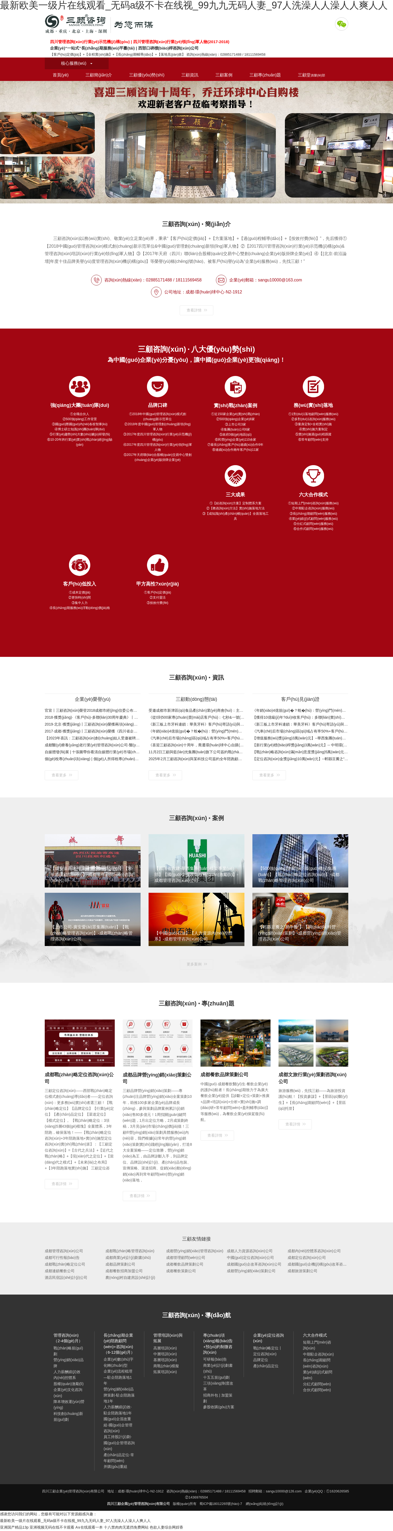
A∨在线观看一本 (89, 1527)
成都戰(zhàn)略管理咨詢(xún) (129, 1251)
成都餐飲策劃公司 (181, 1271)
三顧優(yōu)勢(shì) (146, 75)
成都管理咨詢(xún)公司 (64, 1251)
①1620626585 (337, 1491)
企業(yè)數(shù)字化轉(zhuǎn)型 (118, 1362)
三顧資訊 (189, 75)
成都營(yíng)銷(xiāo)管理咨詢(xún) (194, 1251)
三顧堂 (311, 75)
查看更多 (62, 775)
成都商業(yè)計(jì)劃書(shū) (128, 1257)
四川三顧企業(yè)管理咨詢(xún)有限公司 (101, 24)
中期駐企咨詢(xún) (318, 1354)
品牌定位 (260, 1360)
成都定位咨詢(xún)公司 (307, 1257)
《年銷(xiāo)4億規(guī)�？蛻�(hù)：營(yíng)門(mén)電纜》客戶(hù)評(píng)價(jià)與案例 (300, 710)
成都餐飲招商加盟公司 (124, 1271)
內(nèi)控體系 (65, 1378)
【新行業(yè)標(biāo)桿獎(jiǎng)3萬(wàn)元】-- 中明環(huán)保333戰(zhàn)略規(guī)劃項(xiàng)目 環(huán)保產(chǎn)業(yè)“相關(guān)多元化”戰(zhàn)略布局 (300, 745)
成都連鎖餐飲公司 (60, 1271)
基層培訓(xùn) (165, 1360)
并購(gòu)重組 (115, 1466)
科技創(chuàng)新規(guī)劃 (68, 1416)
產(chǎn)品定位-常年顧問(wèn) (119, 1458)
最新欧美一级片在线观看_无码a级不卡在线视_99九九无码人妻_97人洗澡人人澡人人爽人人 (75, 1520)
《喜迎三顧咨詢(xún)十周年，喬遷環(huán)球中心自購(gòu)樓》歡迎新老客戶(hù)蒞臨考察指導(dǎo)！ (196, 745)
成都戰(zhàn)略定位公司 (65, 1264)
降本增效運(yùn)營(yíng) (69, 1404)
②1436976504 (196, 1497)
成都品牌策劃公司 (120, 1264)
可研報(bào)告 (215, 1359)
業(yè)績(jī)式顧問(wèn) (317, 1375)
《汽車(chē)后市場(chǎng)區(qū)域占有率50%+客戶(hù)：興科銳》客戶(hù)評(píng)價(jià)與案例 (196, 738)
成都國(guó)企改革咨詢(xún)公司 (254, 1264)
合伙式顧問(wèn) (317, 1390)
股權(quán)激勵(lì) (69, 1384)
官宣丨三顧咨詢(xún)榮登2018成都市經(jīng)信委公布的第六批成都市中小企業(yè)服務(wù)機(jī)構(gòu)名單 (93, 710)
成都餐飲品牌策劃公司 (184, 1264)
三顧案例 (223, 75)
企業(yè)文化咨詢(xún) (68, 1392)
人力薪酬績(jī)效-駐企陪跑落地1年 (118, 1410)
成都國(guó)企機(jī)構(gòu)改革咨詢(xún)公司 (325, 1264)
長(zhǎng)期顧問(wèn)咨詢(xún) (317, 1363)
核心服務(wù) (76, 63)
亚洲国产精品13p (14, 1527)
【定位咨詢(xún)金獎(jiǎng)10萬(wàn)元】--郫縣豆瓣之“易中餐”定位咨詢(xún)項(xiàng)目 (300, 759)
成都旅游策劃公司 (302, 1271)
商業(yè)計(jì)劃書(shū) (217, 1368)
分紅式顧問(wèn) (317, 1384)
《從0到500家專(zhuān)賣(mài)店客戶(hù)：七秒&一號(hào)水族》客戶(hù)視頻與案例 (196, 717)
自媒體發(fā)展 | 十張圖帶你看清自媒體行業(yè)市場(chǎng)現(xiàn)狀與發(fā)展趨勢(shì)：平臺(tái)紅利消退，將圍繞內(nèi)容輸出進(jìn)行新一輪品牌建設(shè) (93, 752)
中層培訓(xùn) (165, 1354)
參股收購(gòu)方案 (218, 1407)
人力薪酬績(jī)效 (67, 1372)
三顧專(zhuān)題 (265, 75)
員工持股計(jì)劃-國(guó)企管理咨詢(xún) (119, 1443)
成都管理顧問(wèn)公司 (185, 1257)
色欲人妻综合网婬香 (166, 1527)
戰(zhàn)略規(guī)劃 (68, 1351)
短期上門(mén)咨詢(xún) (317, 1345)
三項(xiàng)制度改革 (218, 1386)
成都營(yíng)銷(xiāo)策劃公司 (251, 1271)
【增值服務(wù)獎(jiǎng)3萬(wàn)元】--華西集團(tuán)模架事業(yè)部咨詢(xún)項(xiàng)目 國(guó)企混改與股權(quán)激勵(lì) (300, 738)
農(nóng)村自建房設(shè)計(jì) (130, 1277)
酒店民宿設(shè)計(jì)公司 (66, 1277)
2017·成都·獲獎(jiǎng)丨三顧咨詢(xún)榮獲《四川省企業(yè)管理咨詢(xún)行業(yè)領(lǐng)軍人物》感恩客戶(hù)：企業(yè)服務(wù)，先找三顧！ (93, 731)
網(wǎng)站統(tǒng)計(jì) (264, 1504)
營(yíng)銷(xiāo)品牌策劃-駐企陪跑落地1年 (119, 1395)
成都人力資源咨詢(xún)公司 (250, 1251)
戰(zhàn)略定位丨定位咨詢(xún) (268, 1351)
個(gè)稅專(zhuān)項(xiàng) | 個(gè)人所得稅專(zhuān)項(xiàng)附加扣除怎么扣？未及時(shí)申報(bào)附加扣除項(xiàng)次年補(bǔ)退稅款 (93, 759)
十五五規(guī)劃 (216, 1377)
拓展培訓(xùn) (165, 1372)
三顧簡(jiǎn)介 (98, 75)
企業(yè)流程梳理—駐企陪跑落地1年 (118, 1377)
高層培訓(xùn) (165, 1348)
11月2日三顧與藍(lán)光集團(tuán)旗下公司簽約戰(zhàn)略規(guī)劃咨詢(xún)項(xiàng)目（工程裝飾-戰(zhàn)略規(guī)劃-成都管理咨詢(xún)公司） (196, 752)
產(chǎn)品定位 (266, 1366)
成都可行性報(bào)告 (62, 1257)
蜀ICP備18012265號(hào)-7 (220, 1504)
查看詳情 (197, 310)
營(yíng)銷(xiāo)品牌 (69, 1363)
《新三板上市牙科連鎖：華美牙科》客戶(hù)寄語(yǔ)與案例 (196, 724)
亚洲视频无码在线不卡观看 (52, 1527)
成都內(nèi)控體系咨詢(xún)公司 (314, 1251)
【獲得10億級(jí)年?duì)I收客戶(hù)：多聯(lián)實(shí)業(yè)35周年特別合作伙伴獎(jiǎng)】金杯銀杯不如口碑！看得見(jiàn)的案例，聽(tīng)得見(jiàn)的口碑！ (300, 717)
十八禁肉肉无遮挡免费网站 (126, 1527)
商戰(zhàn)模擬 (166, 1366)
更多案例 (197, 964)
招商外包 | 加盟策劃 (217, 1398)
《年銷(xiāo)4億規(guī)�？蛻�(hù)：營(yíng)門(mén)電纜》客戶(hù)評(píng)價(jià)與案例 (196, 731)
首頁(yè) (61, 75)
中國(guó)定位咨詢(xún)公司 (250, 1257)
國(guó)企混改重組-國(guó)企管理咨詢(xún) (118, 1425)
